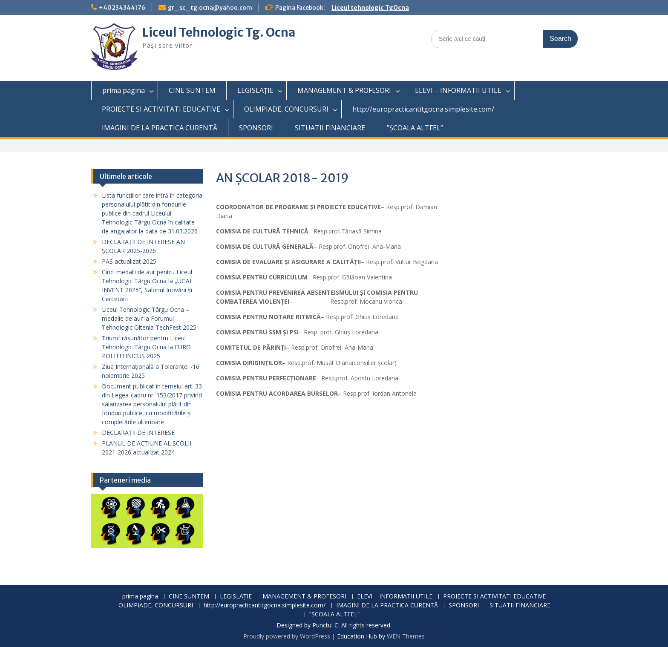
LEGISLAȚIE (255, 90)
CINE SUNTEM (192, 90)
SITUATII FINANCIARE (330, 127)
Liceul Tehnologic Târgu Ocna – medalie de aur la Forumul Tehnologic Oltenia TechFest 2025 (149, 318)
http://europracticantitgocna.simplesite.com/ (423, 109)
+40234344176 (122, 8)
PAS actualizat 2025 (129, 261)
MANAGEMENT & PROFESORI (344, 90)
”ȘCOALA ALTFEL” (415, 127)
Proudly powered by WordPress (286, 636)
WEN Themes (406, 636)
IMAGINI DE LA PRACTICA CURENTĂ (159, 127)
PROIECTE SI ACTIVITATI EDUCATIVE (161, 109)
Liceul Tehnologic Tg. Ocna (218, 32)
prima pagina (123, 90)
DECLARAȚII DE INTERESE (138, 432)
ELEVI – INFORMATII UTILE (458, 90)
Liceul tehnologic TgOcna (370, 8)
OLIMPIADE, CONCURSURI (286, 109)
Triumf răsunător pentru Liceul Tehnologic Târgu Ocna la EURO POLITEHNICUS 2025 (146, 347)
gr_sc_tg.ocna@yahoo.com (210, 8)
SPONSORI (256, 127)
